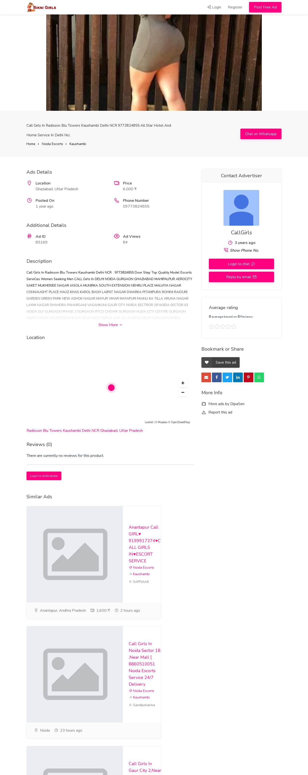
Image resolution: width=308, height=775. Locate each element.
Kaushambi (78, 144)
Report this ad (216, 412)
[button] (183, 383)
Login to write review (44, 476)
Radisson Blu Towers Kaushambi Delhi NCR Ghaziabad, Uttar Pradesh (84, 430)
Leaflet (149, 422)
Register (235, 7)
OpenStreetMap (180, 422)
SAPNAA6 (139, 608)
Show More (110, 325)
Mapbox (162, 422)
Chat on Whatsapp (261, 134)
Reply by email (239, 277)
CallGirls (241, 232)
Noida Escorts (52, 144)
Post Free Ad (265, 7)
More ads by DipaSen (222, 404)
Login (214, 7)
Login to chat (239, 264)
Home (30, 144)
